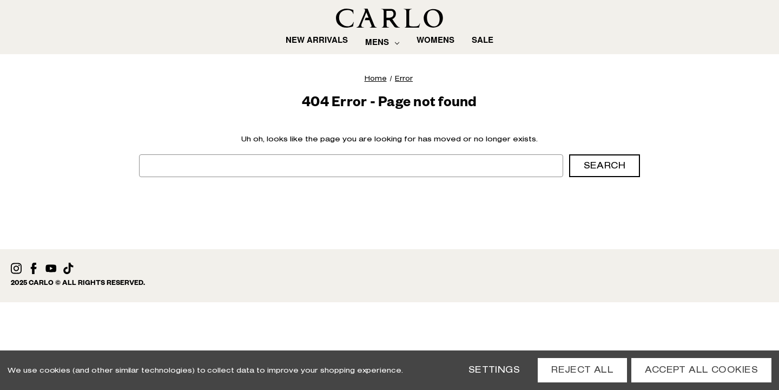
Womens (435, 39)
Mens (382, 42)
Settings (494, 370)
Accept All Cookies (701, 370)
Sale (482, 39)
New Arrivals (317, 39)
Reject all (582, 370)
